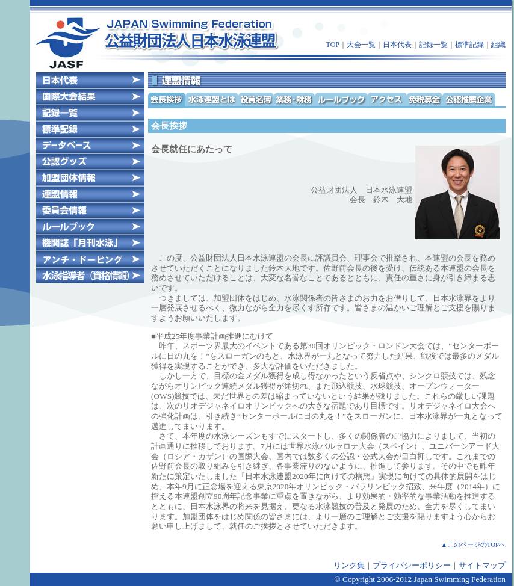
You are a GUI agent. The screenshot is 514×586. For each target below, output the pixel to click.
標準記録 (469, 44)
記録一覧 (433, 44)
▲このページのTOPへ (473, 544)
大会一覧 (361, 44)
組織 (498, 44)
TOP (332, 44)
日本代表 (397, 44)
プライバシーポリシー (412, 565)
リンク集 (349, 565)
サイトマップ (482, 565)
